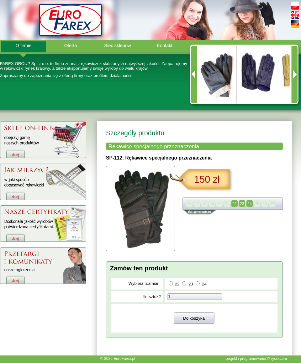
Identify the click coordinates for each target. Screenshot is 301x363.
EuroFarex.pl (124, 358)
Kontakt (164, 45)
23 (190, 284)
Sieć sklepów (117, 45)
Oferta (70, 45)
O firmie (23, 45)
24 (204, 284)
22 (177, 284)
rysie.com (279, 358)
